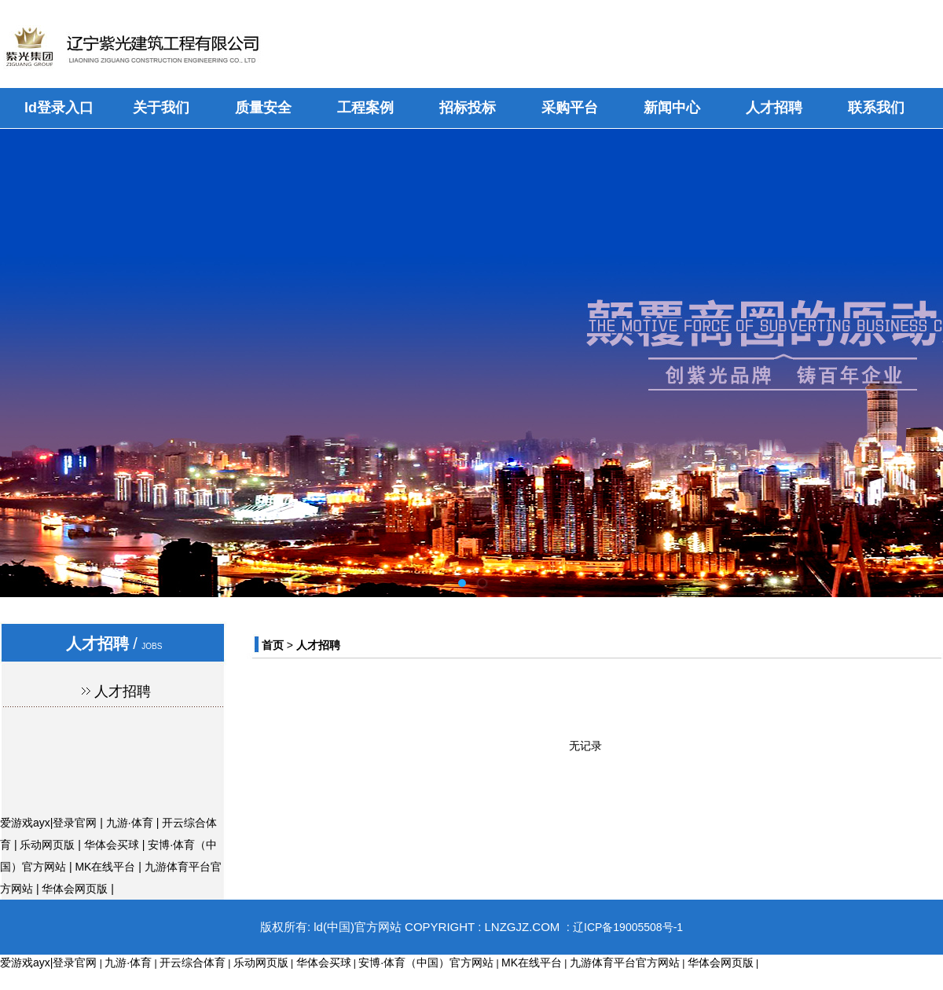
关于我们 (161, 108)
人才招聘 (774, 108)
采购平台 (569, 108)
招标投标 (467, 108)
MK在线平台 (105, 866)
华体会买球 (111, 844)
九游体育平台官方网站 (625, 962)
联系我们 (876, 108)
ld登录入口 (59, 108)
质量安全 (263, 108)
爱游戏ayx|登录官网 (48, 822)
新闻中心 (672, 108)
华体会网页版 (75, 888)
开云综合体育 (193, 962)
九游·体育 (129, 822)
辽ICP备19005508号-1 (628, 927)
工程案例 (365, 108)
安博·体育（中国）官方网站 (426, 962)
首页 (273, 645)
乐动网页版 (47, 844)
